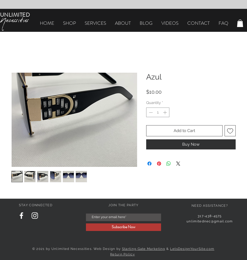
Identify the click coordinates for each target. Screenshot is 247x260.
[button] (240, 23)
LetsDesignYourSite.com (192, 249)
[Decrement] (150, 112)
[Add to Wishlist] (230, 130)
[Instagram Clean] (34, 215)
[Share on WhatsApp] (169, 164)
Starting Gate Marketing (143, 249)
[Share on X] (178, 164)
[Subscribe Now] (123, 227)
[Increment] (165, 112)
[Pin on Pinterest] (159, 164)
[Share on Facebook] (149, 164)
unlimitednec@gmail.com (210, 221)
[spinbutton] (158, 112)
